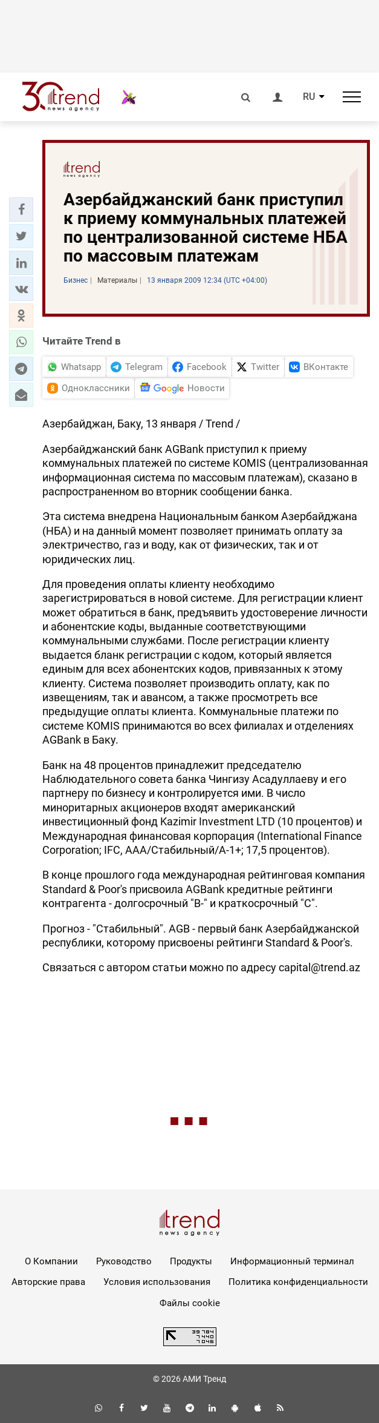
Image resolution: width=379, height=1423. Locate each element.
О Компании (51, 1261)
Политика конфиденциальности (298, 1281)
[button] (21, 209)
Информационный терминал (292, 1261)
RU (309, 97)
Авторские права (48, 1281)
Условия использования (156, 1281)
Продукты (191, 1261)
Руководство (124, 1261)
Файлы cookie (190, 1303)
